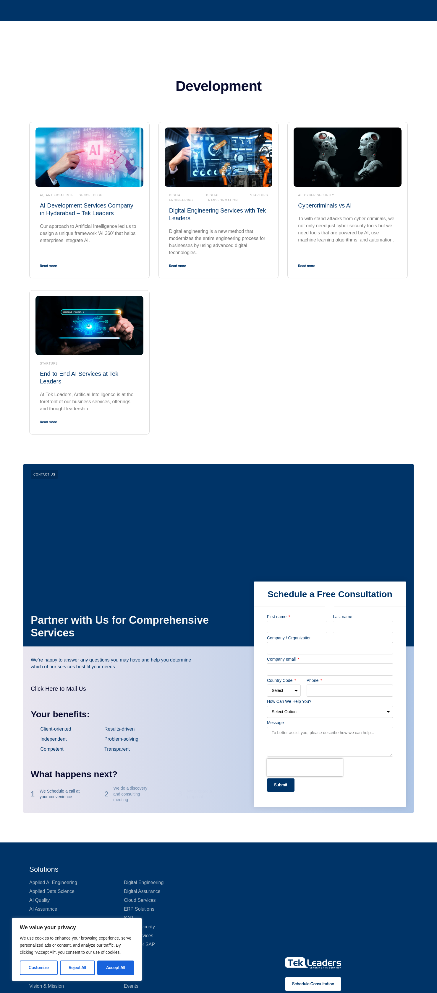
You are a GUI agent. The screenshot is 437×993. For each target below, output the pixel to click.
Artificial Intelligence (68, 195)
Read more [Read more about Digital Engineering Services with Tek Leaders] (177, 266)
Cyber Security (319, 195)
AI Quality (39, 900)
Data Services (138, 935)
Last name (342, 616)
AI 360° (129, 10)
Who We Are (223, 10)
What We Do (187, 10)
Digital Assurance (142, 891)
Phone (313, 680)
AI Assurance (43, 909)
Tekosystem (258, 10)
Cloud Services (140, 900)
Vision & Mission (46, 986)
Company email (282, 659)
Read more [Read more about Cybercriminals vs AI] (306, 266)
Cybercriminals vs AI (325, 205)
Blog (98, 195)
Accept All (115, 967)
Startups (259, 195)
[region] (77, 949)
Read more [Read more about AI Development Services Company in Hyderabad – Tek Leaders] (48, 266)
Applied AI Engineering (53, 882)
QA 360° (156, 10)
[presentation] (305, 767)
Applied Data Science (52, 891)
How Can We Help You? (289, 701)
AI (41, 195)
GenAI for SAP (139, 944)
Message (275, 722)
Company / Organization (289, 638)
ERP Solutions (139, 909)
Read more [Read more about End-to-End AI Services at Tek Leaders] (48, 422)
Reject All (77, 967)
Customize (39, 967)
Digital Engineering (181, 198)
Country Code (280, 680)
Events (131, 986)
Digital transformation (222, 198)
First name (277, 616)
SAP (128, 917)
